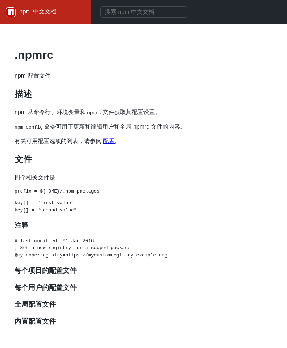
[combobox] (143, 12)
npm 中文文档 (37, 12)
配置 (109, 141)
